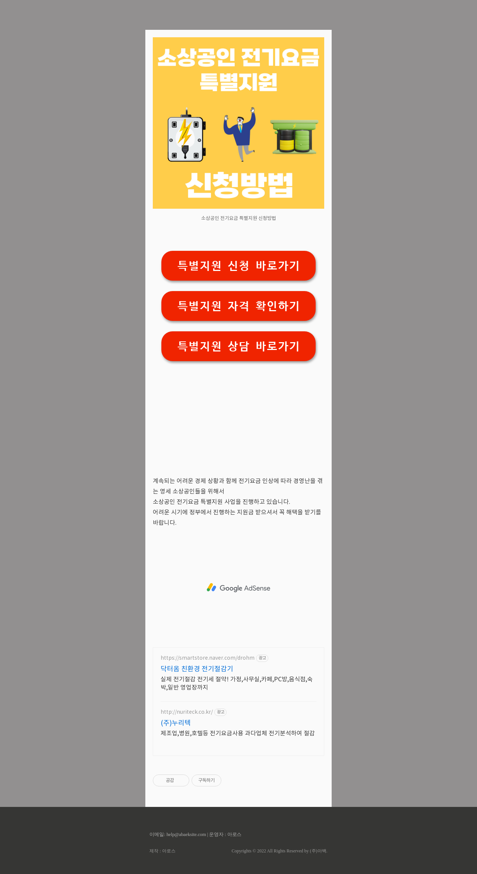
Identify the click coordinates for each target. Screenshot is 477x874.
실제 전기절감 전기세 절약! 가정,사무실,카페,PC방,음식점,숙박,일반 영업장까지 (237, 683)
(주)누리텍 (176, 723)
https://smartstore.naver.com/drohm (208, 658)
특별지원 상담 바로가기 (238, 346)
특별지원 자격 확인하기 (238, 306)
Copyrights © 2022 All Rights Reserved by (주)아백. (279, 851)
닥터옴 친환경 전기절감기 (197, 669)
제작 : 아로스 (162, 851)
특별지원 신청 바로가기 (238, 266)
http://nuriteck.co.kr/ (187, 712)
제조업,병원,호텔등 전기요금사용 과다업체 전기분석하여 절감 (238, 733)
